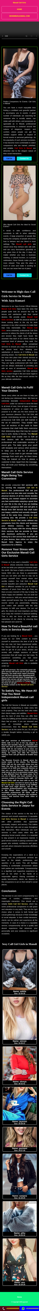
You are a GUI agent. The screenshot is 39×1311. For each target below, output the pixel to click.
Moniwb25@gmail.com (19, 16)
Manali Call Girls (19, 3)
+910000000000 (12, 1308)
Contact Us (24, 158)
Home (19, 9)
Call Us (9, 158)
